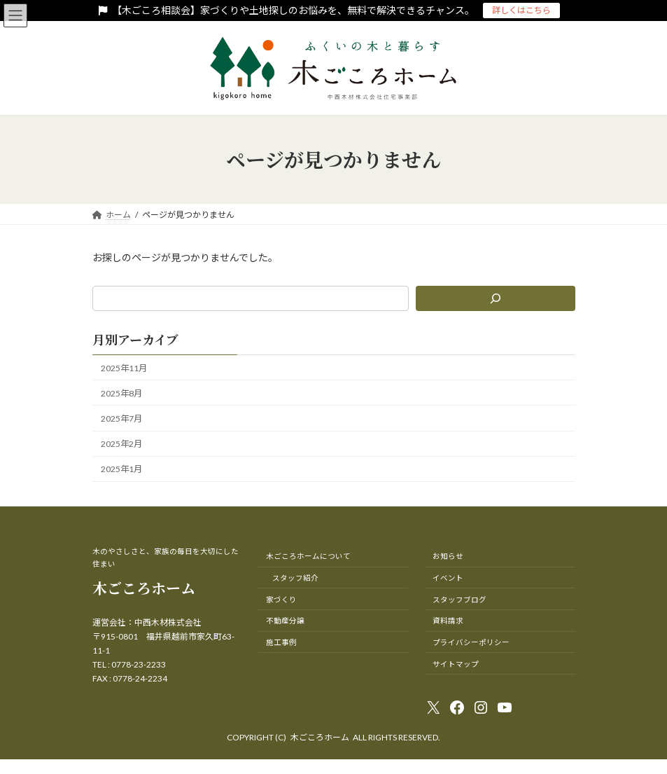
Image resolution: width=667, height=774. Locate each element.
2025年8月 (121, 393)
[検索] (495, 298)
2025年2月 (121, 443)
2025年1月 (121, 469)
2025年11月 (124, 368)
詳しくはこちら (521, 10)
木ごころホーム (143, 587)
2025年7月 (121, 418)
